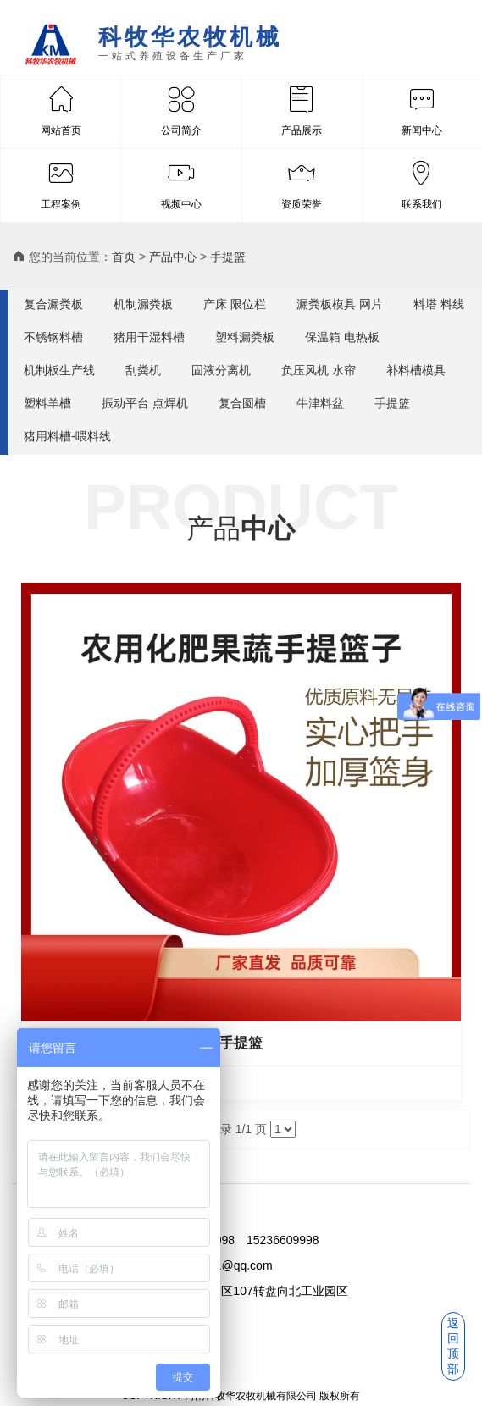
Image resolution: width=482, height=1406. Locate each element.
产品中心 (173, 256)
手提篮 (228, 256)
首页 (124, 256)
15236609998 (283, 1240)
